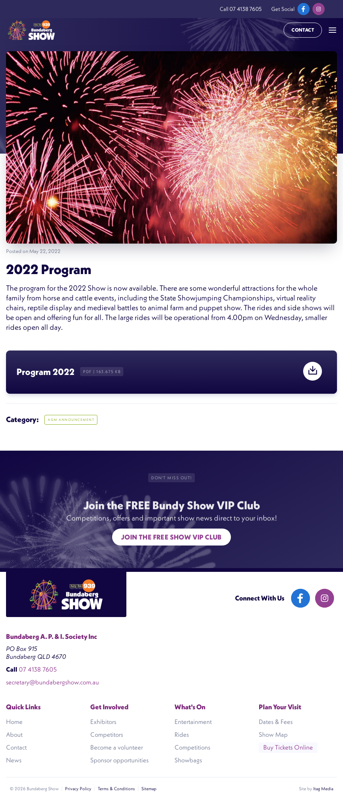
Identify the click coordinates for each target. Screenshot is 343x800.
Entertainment (193, 722)
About (14, 734)
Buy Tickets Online (288, 747)
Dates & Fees (276, 722)
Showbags (188, 760)
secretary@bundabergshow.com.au (52, 682)
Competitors (106, 734)
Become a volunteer (116, 747)
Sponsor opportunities (119, 760)
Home (14, 722)
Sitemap (148, 788)
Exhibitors (103, 722)
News (13, 760)
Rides (182, 734)
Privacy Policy (78, 788)
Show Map (273, 734)
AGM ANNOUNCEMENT (71, 420)
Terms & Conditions (116, 788)
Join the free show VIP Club (171, 537)
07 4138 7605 (245, 8)
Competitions (192, 747)
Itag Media (323, 788)
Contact (302, 30)
